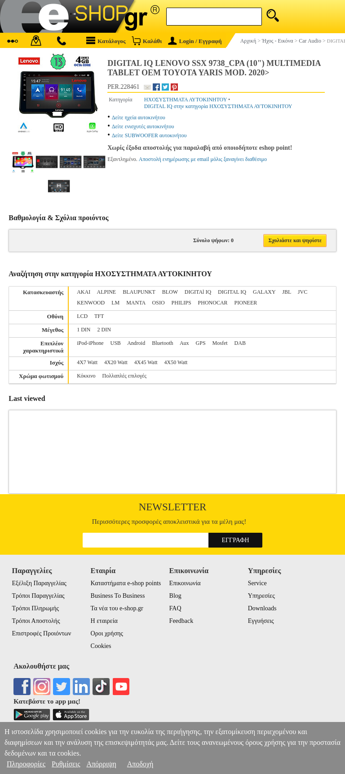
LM (115, 303)
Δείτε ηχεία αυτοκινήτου (138, 117)
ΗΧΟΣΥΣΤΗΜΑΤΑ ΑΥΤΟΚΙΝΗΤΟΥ (185, 99)
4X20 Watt (116, 362)
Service (257, 583)
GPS (201, 343)
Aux (184, 343)
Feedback (181, 620)
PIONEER (245, 303)
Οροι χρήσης (107, 633)
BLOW (170, 292)
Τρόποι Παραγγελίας (38, 595)
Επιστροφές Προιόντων (41, 633)
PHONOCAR (213, 303)
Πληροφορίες (26, 764)
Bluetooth (162, 343)
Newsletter (173, 507)
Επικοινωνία (185, 583)
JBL (286, 292)
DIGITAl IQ (198, 292)
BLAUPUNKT (139, 292)
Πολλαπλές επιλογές (124, 376)
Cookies (101, 646)
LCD (82, 316)
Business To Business (118, 595)
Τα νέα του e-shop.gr (117, 608)
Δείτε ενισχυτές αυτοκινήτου (143, 126)
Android (136, 343)
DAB (240, 343)
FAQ (175, 608)
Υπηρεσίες (261, 595)
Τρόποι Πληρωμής (35, 608)
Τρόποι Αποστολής (36, 620)
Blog (175, 595)
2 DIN (104, 329)
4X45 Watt (146, 362)
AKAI (83, 292)
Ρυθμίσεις (66, 764)
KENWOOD (91, 303)
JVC (302, 292)
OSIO (158, 303)
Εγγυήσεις (261, 620)
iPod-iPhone (90, 343)
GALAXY (264, 292)
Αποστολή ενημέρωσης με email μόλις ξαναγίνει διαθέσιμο (203, 159)
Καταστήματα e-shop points (126, 583)
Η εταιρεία (104, 620)
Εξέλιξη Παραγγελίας (39, 583)
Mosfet (220, 343)
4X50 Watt (176, 362)
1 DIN (83, 329)
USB (116, 343)
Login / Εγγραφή (195, 41)
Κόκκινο (86, 376)
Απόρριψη (101, 764)
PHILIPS (181, 303)
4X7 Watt (87, 362)
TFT (99, 316)
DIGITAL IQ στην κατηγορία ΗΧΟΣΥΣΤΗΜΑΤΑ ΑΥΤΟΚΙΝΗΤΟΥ (218, 106)
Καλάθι (147, 40)
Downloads (262, 608)
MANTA (135, 303)
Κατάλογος (106, 40)
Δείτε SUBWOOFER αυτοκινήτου (149, 135)
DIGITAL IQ (232, 292)
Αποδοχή (140, 764)
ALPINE (106, 292)
